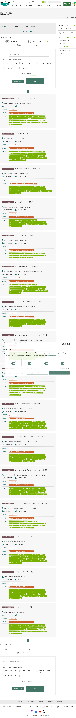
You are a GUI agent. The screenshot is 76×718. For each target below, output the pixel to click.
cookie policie (52, 355)
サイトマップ (55, 707)
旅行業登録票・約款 (55, 706)
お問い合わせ (15, 2)
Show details (63, 368)
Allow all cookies (59, 372)
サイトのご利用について (8, 706)
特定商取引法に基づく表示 (67, 706)
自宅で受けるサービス (38, 41)
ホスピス (24, 68)
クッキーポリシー (29, 706)
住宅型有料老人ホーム (11, 68)
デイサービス (14, 41)
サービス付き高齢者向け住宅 (45, 64)
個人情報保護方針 (19, 706)
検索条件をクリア (18, 81)
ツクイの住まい (26, 45)
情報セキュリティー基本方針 (42, 706)
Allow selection (38, 372)
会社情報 (22, 2)
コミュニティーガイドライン (24, 707)
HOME (67, 17)
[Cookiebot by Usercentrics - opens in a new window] (63, 344)
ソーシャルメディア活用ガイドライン (41, 707)
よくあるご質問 (30, 2)
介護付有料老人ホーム (11, 63)
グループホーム (26, 63)
